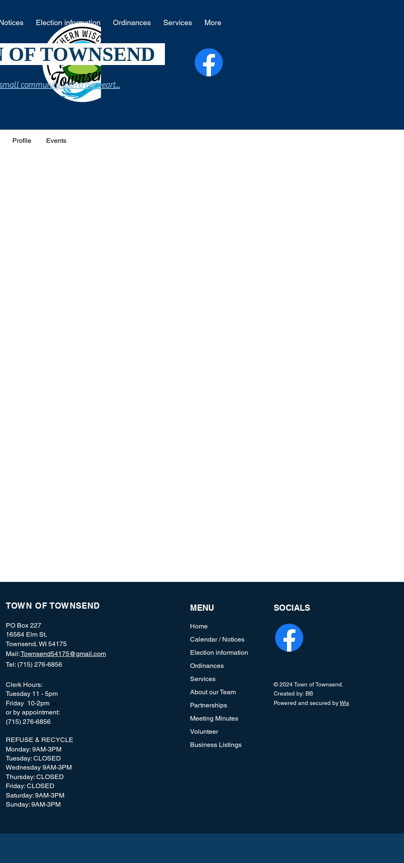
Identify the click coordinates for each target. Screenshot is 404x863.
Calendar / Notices (217, 639)
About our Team (213, 692)
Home (199, 626)
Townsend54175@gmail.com (63, 654)
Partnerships (208, 705)
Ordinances (207, 666)
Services (203, 679)
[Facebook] (209, 62)
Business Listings (216, 745)
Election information (219, 652)
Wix (344, 703)
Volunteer (204, 731)
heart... (108, 85)
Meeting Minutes (214, 718)
